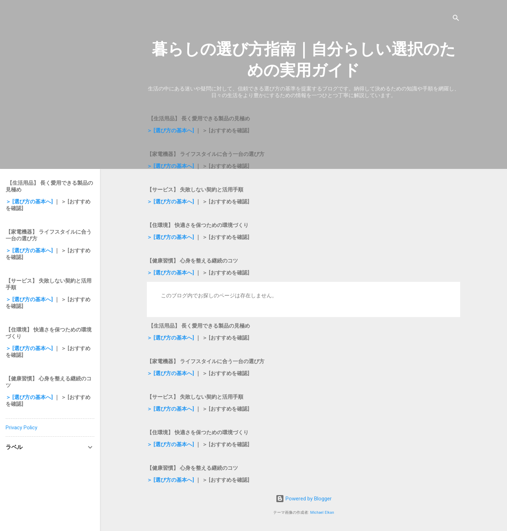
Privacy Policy (21, 427)
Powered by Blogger (304, 498)
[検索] (456, 19)
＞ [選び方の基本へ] (170, 130)
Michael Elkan (322, 512)
